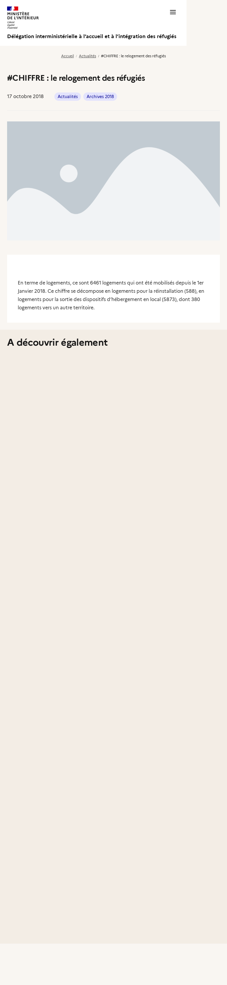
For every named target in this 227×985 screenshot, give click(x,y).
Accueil (67, 56)
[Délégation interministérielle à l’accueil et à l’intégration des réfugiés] (92, 23)
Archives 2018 (100, 96)
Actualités (87, 56)
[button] (173, 23)
